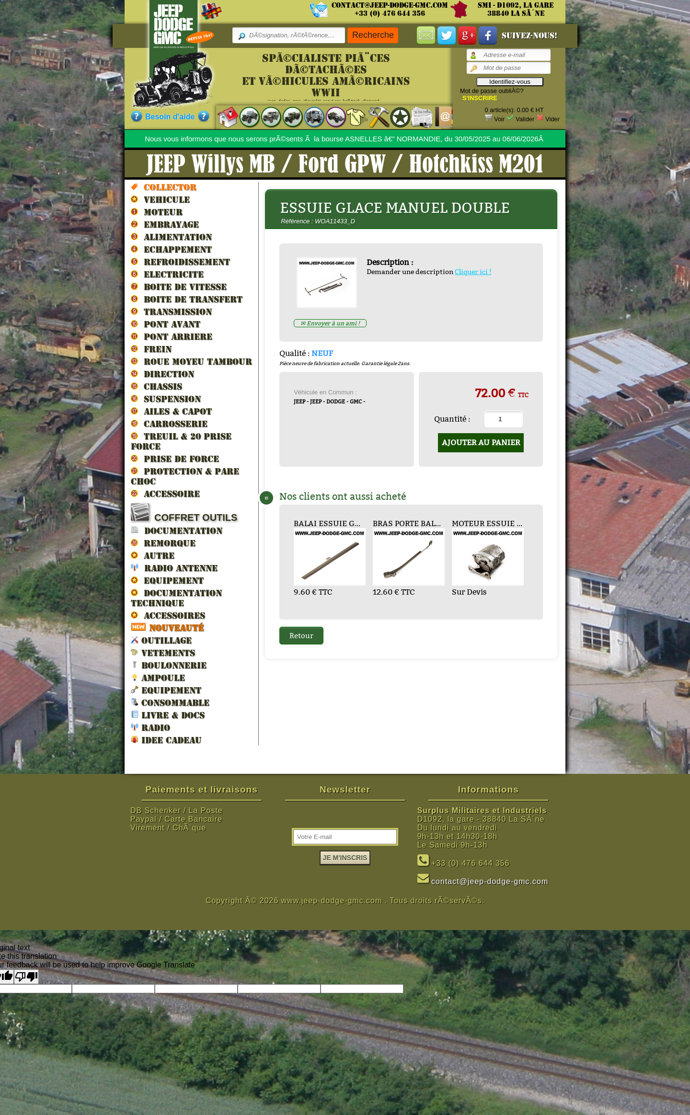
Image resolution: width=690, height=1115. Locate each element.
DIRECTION (162, 374)
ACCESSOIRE (165, 493)
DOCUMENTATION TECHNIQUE (176, 598)
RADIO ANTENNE (174, 567)
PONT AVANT (165, 324)
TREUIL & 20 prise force (181, 441)
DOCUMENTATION (176, 530)
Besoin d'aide (170, 117)
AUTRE (152, 555)
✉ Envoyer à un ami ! (330, 323)
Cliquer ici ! (473, 271)
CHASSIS (156, 386)
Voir (499, 119)
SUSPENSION (166, 398)
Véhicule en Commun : (325, 392)
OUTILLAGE (161, 640)
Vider (552, 119)
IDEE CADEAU (166, 740)
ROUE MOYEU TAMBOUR (191, 361)
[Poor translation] (26, 976)
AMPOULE (158, 677)
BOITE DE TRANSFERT (186, 299)
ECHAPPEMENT (171, 249)
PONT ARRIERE (171, 336)
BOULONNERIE (169, 665)
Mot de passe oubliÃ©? (492, 90)
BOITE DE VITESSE (179, 286)
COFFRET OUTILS (184, 513)
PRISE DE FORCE (175, 458)
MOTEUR (157, 212)
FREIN (151, 349)
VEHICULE (160, 199)
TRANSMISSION (171, 311)
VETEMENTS (163, 652)
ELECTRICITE (167, 274)
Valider (525, 119)
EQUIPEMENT (167, 580)
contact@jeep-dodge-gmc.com (390, 5)
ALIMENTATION (171, 237)
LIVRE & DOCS (168, 715)
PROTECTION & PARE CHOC (185, 476)
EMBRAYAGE (165, 224)
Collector (163, 187)
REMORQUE (163, 543)
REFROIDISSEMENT (180, 261)
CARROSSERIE (169, 423)
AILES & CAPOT (171, 411)
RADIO (150, 727)
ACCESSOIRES (168, 615)
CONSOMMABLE (170, 702)
